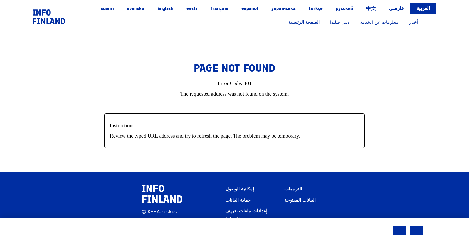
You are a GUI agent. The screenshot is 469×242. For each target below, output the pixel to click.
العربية (423, 8)
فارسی (396, 8)
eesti (191, 8)
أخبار (413, 22)
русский (344, 8)
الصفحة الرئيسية (304, 22)
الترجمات (293, 189)
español (249, 8)
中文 (371, 8)
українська (283, 8)
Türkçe (316, 8)
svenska (135, 8)
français (219, 8)
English (165, 8)
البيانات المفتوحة (300, 200)
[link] (49, 16)
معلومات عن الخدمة (379, 22)
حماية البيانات (238, 200)
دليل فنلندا (339, 22)
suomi (107, 8)
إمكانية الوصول (239, 189)
